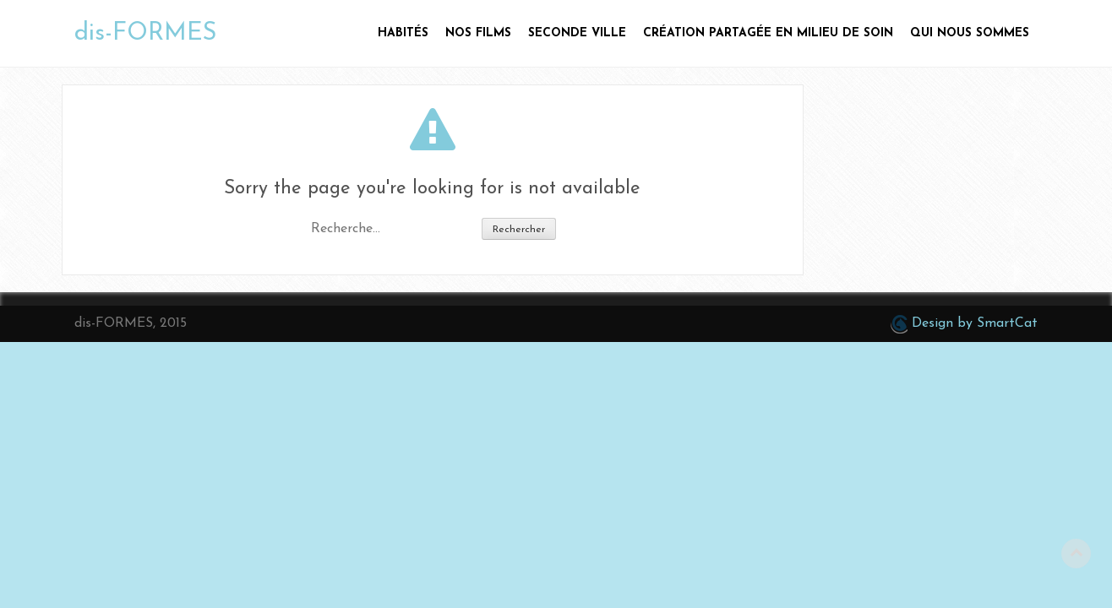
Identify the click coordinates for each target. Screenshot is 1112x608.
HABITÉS (403, 33)
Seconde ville (577, 33)
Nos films (478, 33)
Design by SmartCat (964, 324)
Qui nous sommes (969, 33)
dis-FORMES (145, 33)
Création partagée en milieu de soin (768, 33)
